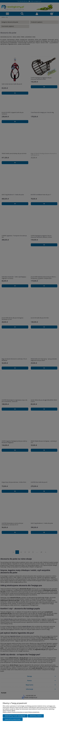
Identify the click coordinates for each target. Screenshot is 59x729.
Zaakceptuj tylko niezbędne (15, 716)
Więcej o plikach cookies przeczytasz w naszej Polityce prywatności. (21, 712)
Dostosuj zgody (36, 716)
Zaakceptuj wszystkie (12, 719)
